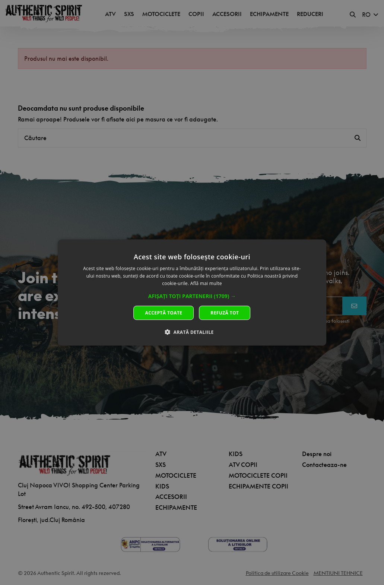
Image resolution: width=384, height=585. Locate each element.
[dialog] (192, 293)
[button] (192, 295)
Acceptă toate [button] (164, 312)
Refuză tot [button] (224, 312)
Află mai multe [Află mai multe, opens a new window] (206, 283)
